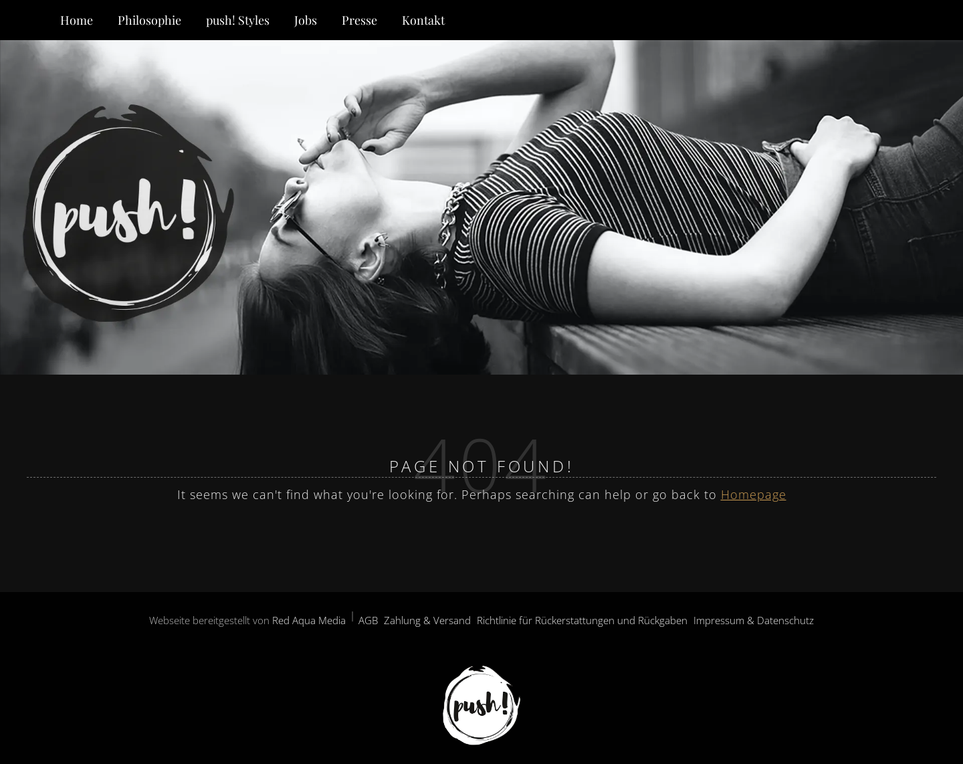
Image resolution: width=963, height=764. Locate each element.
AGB (368, 620)
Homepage (753, 494)
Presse (359, 20)
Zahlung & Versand (427, 620)
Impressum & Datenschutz (753, 620)
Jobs (305, 20)
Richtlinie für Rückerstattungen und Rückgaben (582, 620)
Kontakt (423, 20)
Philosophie (149, 20)
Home (76, 20)
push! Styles (238, 20)
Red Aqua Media (309, 620)
